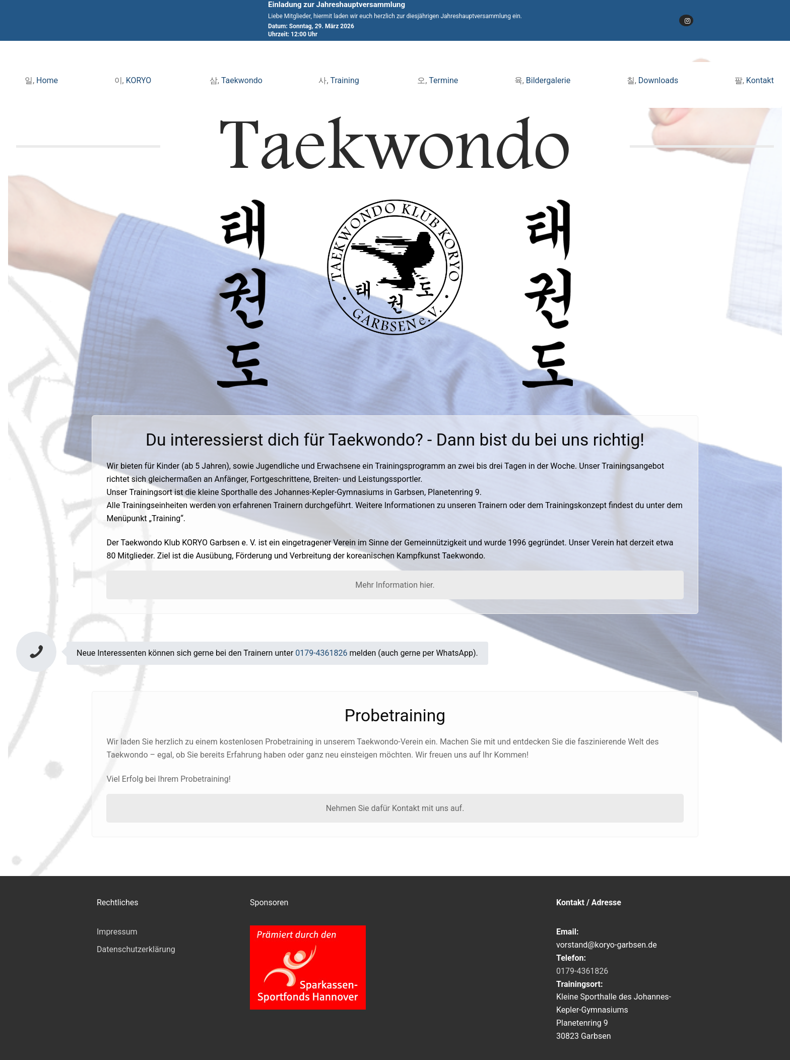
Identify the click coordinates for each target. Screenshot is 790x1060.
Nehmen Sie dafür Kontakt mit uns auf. (395, 808)
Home (47, 80)
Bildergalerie (548, 80)
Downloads (658, 80)
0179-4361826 (321, 653)
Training (346, 80)
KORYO (140, 80)
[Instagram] (686, 20)
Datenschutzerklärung (136, 949)
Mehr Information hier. (395, 585)
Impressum (117, 932)
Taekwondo (241, 80)
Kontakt (760, 80)
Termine (443, 80)
